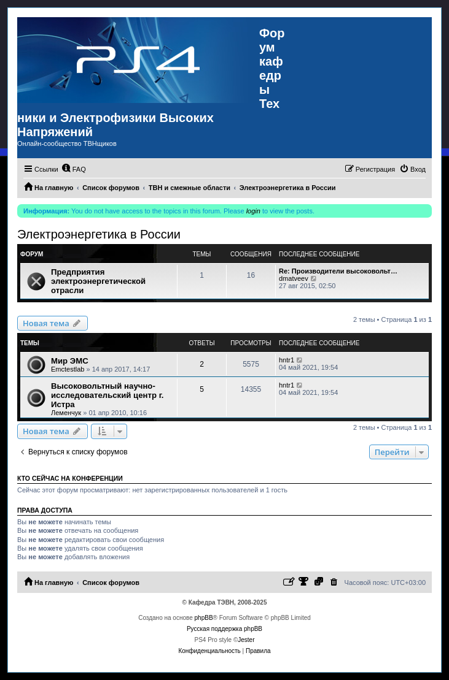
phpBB (204, 617)
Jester (246, 639)
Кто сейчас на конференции (70, 478)
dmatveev (293, 278)
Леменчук (66, 412)
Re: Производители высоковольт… (338, 271)
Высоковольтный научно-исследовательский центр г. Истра (107, 395)
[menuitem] (73, 169)
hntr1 (286, 360)
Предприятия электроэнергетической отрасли (98, 281)
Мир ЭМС (69, 360)
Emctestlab (67, 369)
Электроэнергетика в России (99, 234)
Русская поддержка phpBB (224, 628)
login (253, 211)
